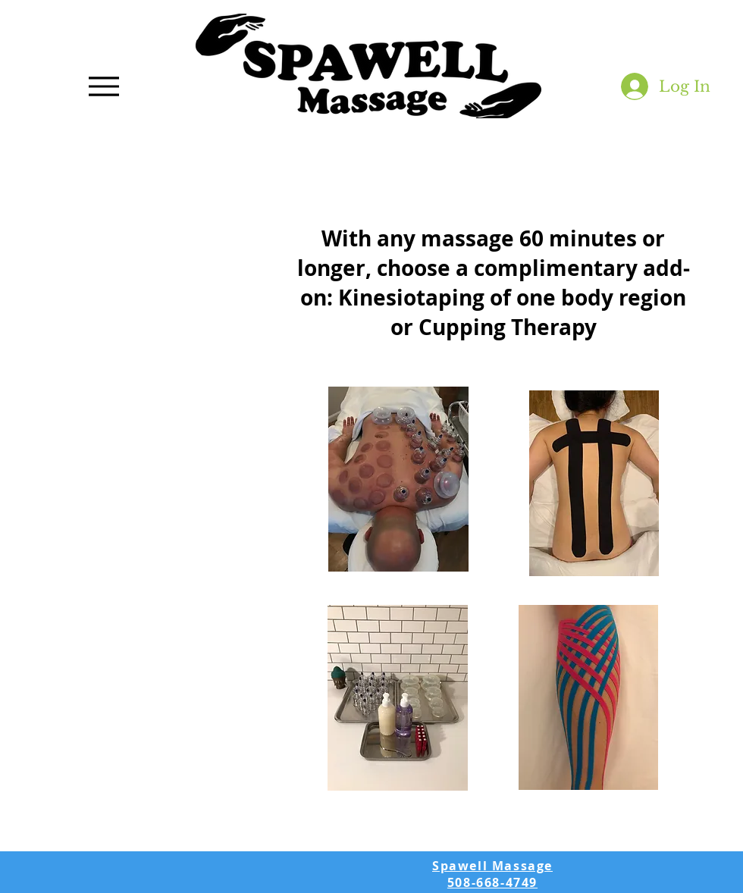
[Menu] (104, 86)
